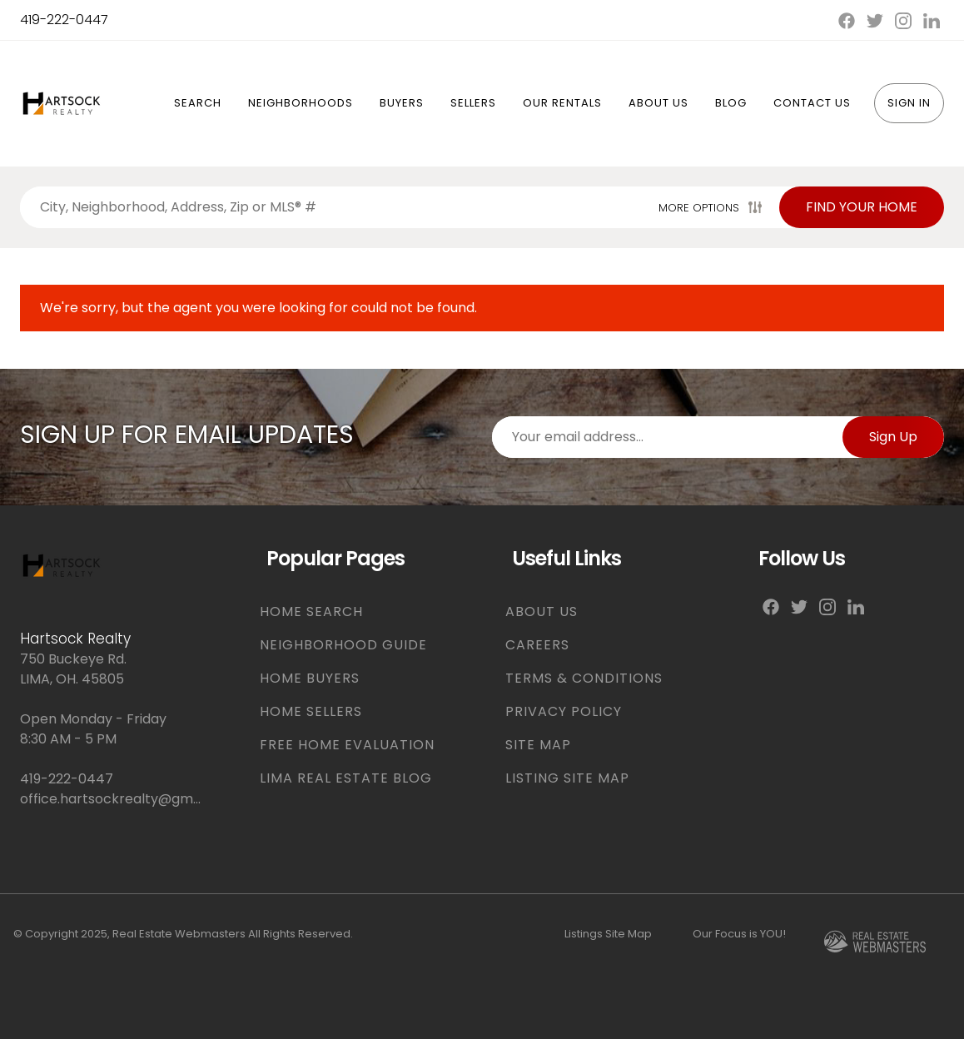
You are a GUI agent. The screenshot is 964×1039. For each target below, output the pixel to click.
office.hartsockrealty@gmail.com (113, 798)
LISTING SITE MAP (567, 778)
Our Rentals (562, 103)
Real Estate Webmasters (179, 934)
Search (197, 103)
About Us (658, 103)
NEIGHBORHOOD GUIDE (343, 644)
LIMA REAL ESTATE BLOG (346, 778)
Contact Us (812, 103)
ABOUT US (541, 611)
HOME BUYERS (310, 678)
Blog (731, 103)
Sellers (473, 103)
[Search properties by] (336, 207)
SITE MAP (538, 744)
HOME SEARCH (311, 611)
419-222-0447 (64, 19)
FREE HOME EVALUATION (347, 744)
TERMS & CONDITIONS (584, 678)
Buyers (402, 103)
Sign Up (893, 436)
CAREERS (537, 644)
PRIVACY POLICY (563, 711)
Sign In (909, 103)
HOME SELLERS (311, 711)
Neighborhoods (300, 103)
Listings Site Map (608, 934)
